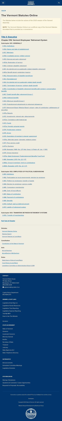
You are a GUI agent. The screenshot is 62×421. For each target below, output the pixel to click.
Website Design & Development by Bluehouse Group (31, 405)
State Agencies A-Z (8, 350)
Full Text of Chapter (8, 221)
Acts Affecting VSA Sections (10, 253)
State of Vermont (8, 329)
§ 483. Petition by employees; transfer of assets (18, 181)
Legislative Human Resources (11, 305)
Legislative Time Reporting (11, 308)
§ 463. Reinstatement (9, 79)
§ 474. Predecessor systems (11, 130)
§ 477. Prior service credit (10, 143)
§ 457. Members (7, 53)
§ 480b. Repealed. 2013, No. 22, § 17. (14, 166)
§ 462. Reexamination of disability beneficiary (17, 76)
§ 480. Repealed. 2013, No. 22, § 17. (14, 159)
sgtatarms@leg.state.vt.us (11, 287)
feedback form (40, 394)
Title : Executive (9, 37)
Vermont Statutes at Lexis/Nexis (11, 236)
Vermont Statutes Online (9, 231)
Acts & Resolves (7, 250)
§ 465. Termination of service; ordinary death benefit (20, 86)
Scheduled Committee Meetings (12, 365)
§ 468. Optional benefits (10, 98)
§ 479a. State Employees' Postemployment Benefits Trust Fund (23, 156)
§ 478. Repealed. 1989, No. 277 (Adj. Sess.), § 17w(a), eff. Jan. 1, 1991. (25, 150)
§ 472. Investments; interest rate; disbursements (18, 116)
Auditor (5, 339)
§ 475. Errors (6, 133)
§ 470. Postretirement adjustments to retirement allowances (22, 104)
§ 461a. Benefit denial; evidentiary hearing (16, 72)
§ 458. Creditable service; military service (16, 56)
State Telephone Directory (10, 353)
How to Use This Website (10, 316)
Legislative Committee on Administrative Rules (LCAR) (18, 266)
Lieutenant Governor (9, 334)
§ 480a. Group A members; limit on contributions (18, 163)
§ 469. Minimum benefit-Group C (13, 101)
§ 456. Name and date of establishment (15, 49)
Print (3, 10)
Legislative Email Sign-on (10, 303)
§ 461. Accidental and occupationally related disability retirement (23, 69)
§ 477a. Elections (8, 146)
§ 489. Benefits (7, 201)
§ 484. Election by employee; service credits (17, 184)
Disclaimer (5, 321)
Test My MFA (6, 313)
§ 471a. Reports (7, 113)
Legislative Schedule (9, 368)
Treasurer (5, 345)
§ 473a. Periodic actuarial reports (13, 126)
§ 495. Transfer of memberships (13, 215)
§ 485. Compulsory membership (13, 187)
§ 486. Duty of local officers (11, 191)
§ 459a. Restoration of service (12, 62)
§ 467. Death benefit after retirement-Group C (17, 94)
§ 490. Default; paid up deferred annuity (15, 204)
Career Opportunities (24, 383)
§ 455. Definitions (8, 46)
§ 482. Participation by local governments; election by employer (23, 178)
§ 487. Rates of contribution (11, 194)
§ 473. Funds (6, 123)
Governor (5, 331)
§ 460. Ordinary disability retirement (14, 66)
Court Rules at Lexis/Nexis (10, 263)
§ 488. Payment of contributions (13, 197)
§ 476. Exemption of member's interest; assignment (19, 136)
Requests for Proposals (9, 385)
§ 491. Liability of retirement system (14, 207)
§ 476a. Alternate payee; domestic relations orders (19, 140)
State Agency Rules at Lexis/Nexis (12, 260)
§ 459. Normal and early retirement (14, 59)
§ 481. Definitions (8, 174)
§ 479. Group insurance (10, 153)
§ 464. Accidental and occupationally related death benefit (21, 82)
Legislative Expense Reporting (12, 311)
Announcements (8, 363)
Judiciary (5, 347)
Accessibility (21, 385)
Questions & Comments (10, 383)
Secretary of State (8, 342)
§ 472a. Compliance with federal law (14, 120)
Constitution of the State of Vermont (13, 243)
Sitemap (5, 380)
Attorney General (8, 337)
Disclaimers (11, 380)
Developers (31, 398)
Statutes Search (6, 234)
